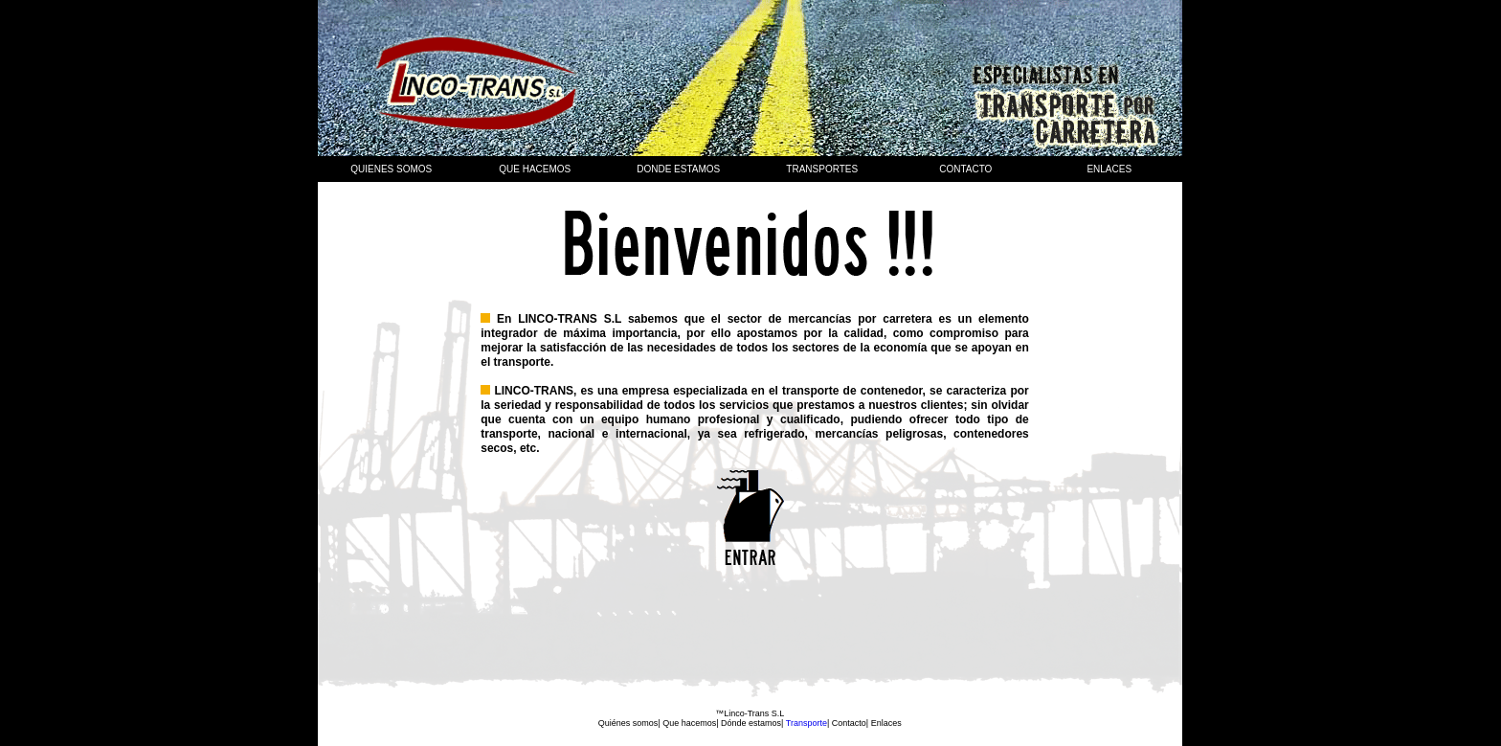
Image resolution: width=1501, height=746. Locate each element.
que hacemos (535, 169)
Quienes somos (391, 169)
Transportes (822, 169)
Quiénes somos (628, 723)
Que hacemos (689, 723)
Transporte (805, 723)
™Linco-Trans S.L (749, 713)
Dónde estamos (751, 723)
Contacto (965, 169)
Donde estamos (678, 169)
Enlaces (1109, 169)
